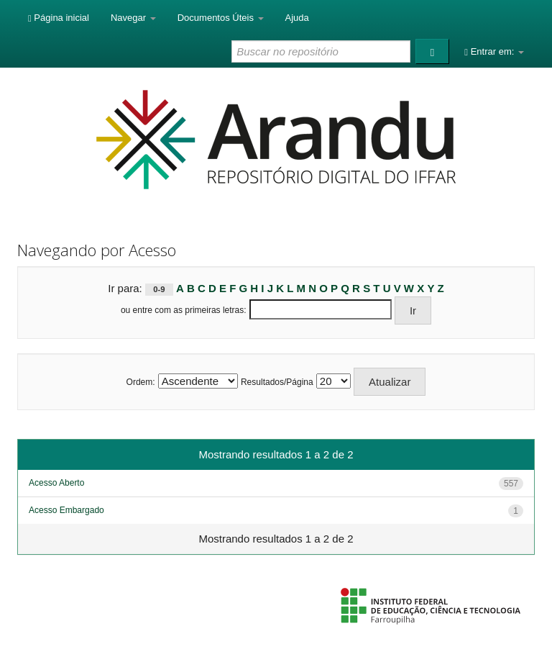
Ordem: (140, 382)
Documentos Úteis (221, 17)
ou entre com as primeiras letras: (184, 310)
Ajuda (297, 17)
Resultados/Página (277, 382)
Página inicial (58, 17)
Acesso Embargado (66, 510)
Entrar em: (494, 51)
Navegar (133, 17)
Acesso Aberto (56, 483)
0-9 (159, 289)
